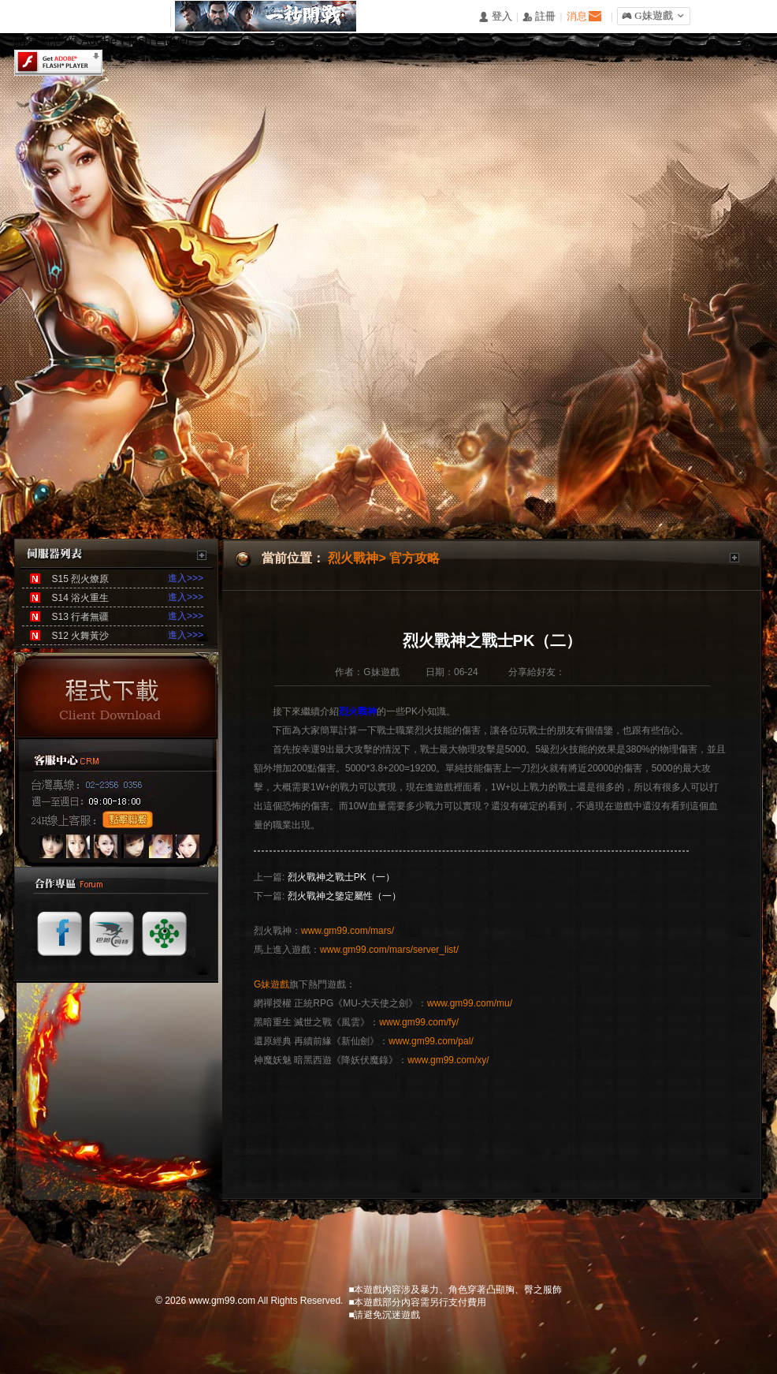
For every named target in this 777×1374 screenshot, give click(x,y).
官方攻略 (414, 558)
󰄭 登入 (494, 17)
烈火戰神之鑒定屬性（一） (344, 896)
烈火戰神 (353, 558)
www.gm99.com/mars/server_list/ (389, 949)
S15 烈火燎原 (80, 578)
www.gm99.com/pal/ (430, 1041)
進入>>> (185, 578)
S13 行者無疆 (80, 616)
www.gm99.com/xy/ (448, 1060)
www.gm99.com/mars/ (347, 930)
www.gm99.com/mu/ (469, 1003)
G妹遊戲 (271, 984)
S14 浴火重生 (80, 597)
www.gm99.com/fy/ (419, 1022)
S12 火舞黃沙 (80, 635)
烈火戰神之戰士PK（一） (341, 877)
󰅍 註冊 (539, 17)
